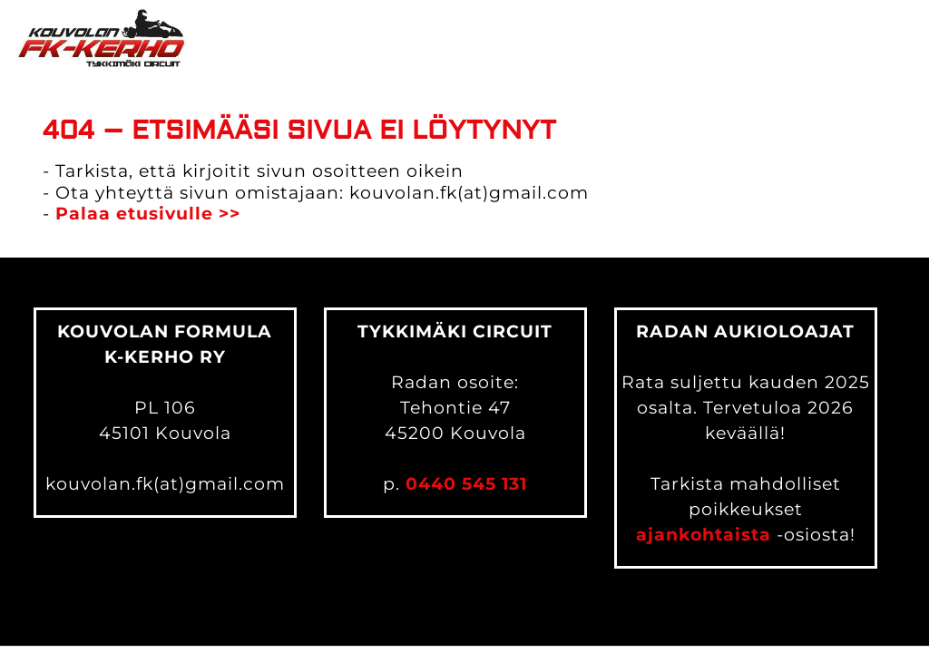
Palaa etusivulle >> (147, 213)
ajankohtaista (703, 534)
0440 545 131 (466, 483)
